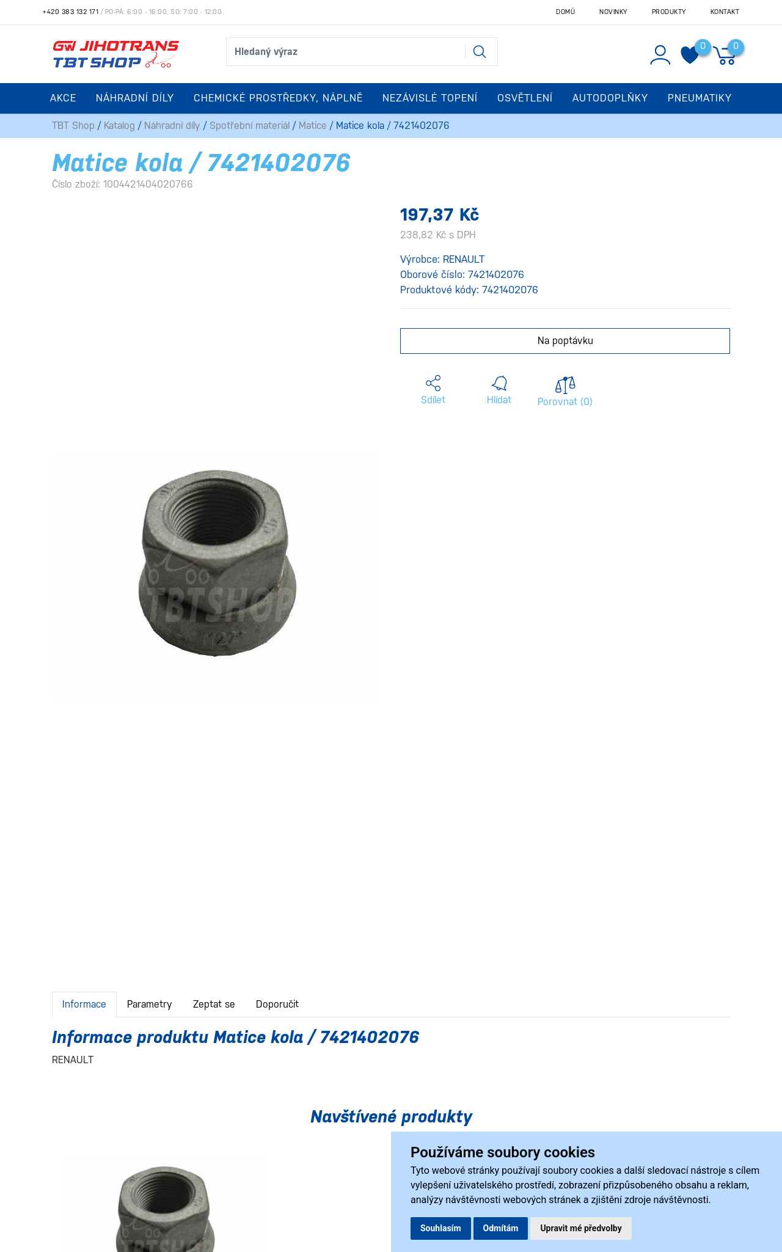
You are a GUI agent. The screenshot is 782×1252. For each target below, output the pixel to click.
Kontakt (725, 12)
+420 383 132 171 (70, 12)
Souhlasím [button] (440, 1228)
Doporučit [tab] (277, 1004)
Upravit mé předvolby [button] (580, 1228)
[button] (433, 390)
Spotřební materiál (250, 125)
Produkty (669, 12)
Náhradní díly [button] (135, 98)
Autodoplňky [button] (610, 98)
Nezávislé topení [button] (430, 98)
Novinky (613, 12)
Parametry (149, 1004)
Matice (313, 125)
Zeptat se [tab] (214, 1004)
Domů (565, 12)
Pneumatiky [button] (700, 98)
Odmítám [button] (501, 1228)
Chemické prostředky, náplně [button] (278, 98)
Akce (63, 98)
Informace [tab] (84, 1004)
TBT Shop (73, 125)
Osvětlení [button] (525, 98)
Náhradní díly (172, 125)
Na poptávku (565, 340)
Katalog (119, 125)
